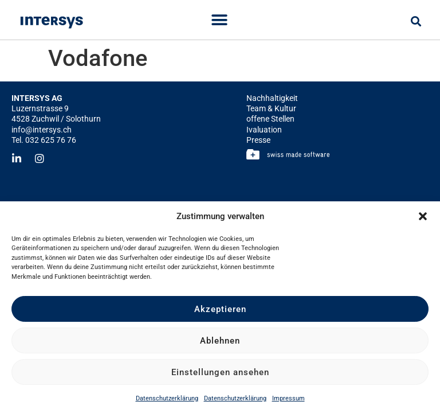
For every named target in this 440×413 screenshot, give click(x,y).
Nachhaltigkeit (272, 98)
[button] (423, 216)
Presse (258, 140)
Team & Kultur (271, 108)
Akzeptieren (220, 309)
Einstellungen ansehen (220, 372)
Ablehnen (220, 341)
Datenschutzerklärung (167, 398)
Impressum (288, 398)
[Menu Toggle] (220, 20)
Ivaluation (264, 129)
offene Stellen (270, 118)
